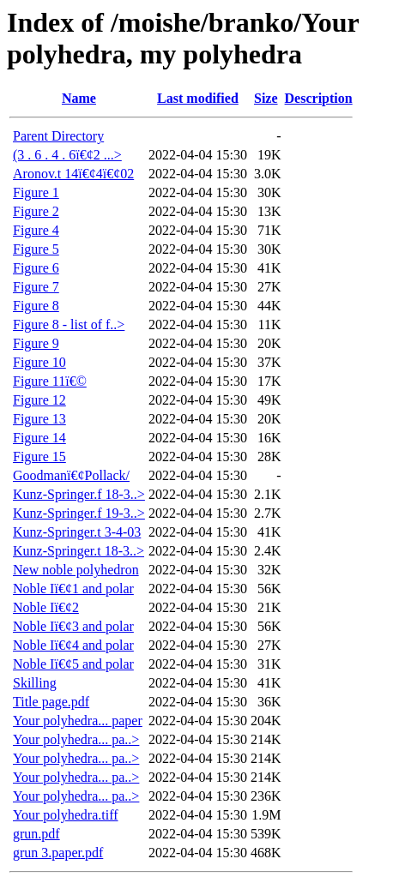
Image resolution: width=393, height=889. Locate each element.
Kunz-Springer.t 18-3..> (78, 551)
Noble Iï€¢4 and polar (73, 645)
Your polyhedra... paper (77, 720)
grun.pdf (36, 833)
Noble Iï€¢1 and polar (73, 588)
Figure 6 (36, 268)
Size (266, 98)
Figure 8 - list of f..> (68, 324)
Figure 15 (39, 456)
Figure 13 (39, 418)
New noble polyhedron (76, 569)
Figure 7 (36, 286)
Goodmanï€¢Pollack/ (71, 475)
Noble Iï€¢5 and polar (73, 664)
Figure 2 (36, 211)
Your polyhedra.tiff (65, 815)
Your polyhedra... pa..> (76, 739)
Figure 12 (39, 400)
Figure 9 (36, 343)
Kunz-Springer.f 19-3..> (79, 513)
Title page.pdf (51, 701)
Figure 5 (36, 249)
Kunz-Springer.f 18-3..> (79, 494)
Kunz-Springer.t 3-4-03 (77, 532)
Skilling (35, 683)
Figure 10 (39, 362)
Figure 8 (36, 305)
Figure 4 (36, 230)
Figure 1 (36, 192)
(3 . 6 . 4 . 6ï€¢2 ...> (67, 154)
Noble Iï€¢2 (46, 607)
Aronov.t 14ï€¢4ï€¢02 (73, 173)
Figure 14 (39, 437)
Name (79, 98)
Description (319, 98)
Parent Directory (58, 136)
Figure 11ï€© (50, 381)
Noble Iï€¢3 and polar (73, 626)
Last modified (198, 98)
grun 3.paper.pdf (58, 852)
